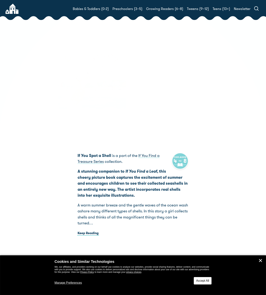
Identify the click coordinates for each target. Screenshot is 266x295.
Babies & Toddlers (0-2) (91, 8)
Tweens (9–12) (198, 8)
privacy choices (133, 272)
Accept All (202, 280)
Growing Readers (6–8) (164, 8)
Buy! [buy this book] (145, 101)
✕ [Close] (260, 260)
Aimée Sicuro (159, 88)
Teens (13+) (221, 8)
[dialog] (133, 275)
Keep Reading (88, 233)
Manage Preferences (68, 282)
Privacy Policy (87, 272)
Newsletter (242, 8)
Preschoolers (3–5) (127, 8)
